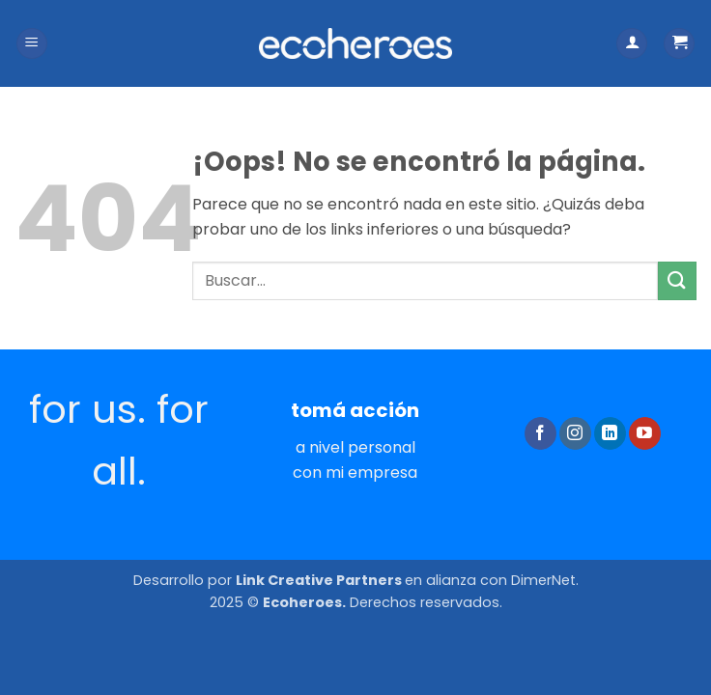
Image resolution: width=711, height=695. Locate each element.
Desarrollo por (269, 580)
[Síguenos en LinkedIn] (610, 433)
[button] (31, 44)
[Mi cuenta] (631, 44)
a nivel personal (355, 447)
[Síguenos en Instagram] (575, 433)
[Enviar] (677, 280)
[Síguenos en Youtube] (645, 433)
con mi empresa (355, 472)
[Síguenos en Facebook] (540, 433)
